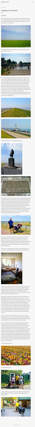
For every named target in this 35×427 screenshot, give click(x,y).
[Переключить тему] (33, 2)
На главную (3, 7)
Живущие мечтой (5, 2)
